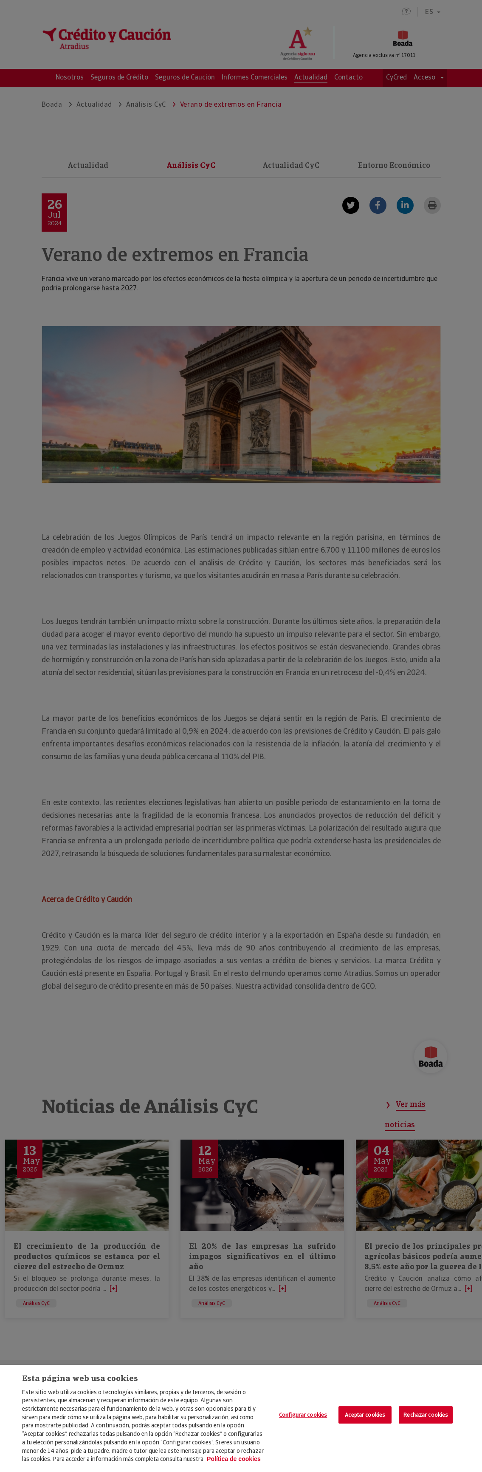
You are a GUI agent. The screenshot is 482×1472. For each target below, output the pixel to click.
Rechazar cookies (425, 1414)
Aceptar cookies (365, 1414)
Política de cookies (234, 1458)
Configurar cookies (303, 1414)
